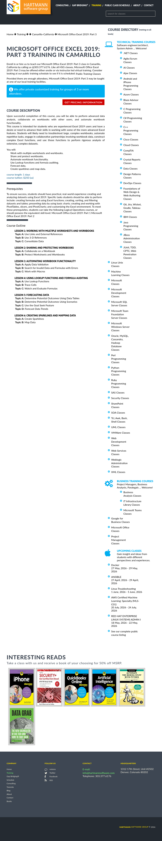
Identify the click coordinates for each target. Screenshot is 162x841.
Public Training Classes (88, 73)
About (136, 5)
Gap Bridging (80, 5)
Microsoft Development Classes (118, 293)
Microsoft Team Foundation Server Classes (119, 314)
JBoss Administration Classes (131, 238)
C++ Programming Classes (130, 130)
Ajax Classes (130, 73)
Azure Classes (131, 94)
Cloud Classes (131, 144)
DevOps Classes (132, 183)
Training (96, 5)
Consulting (62, 5)
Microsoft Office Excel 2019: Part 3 (77, 34)
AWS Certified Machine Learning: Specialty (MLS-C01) (125, 601)
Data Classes (130, 168)
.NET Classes (130, 52)
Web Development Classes (118, 442)
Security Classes (120, 397)
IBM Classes (130, 216)
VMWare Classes (120, 432)
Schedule (10, 780)
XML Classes (118, 471)
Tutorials (10, 787)
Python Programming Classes (118, 371)
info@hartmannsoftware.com (99, 772)
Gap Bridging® (13, 776)
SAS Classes (118, 392)
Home (10, 34)
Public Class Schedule (117, 5)
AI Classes (129, 67)
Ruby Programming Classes (118, 383)
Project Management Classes (118, 540)
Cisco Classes (130, 139)
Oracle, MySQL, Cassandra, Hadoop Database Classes (120, 342)
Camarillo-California (43, 34)
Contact (148, 5)
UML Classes (118, 427)
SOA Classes (118, 412)
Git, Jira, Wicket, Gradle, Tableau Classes (132, 208)
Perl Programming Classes (118, 359)
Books (9, 801)
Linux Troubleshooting (123, 588)
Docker (115, 564)
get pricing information (83, 102)
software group (133, 827)
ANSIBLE (116, 576)
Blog (8, 791)
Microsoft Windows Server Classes (120, 327)
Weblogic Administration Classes (119, 463)
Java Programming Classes (130, 226)
